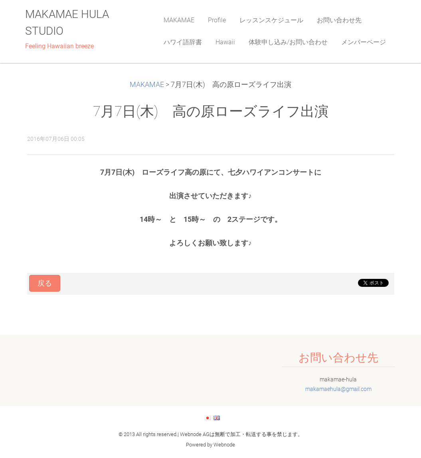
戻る (45, 283)
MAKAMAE (147, 85)
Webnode (224, 445)
